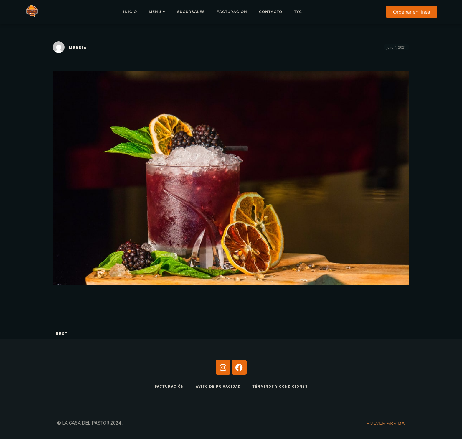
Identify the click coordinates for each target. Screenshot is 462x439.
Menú (155, 11)
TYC (298, 11)
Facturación (232, 11)
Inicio (130, 11)
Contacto (270, 11)
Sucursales (191, 11)
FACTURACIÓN (169, 386)
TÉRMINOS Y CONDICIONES (280, 386)
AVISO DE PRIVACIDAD (218, 386)
